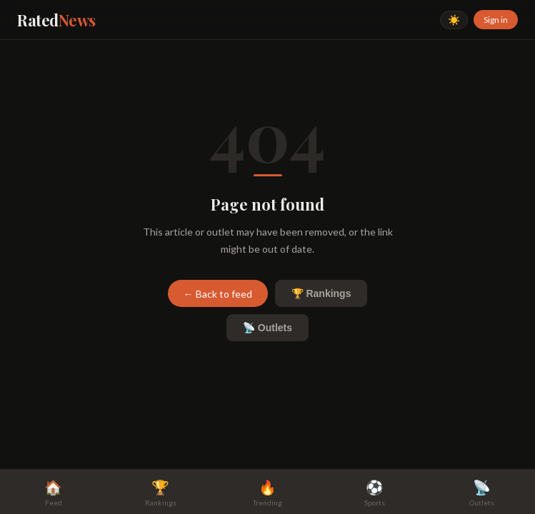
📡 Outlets (267, 327)
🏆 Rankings (321, 293)
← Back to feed (218, 294)
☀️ (454, 20)
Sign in (496, 19)
